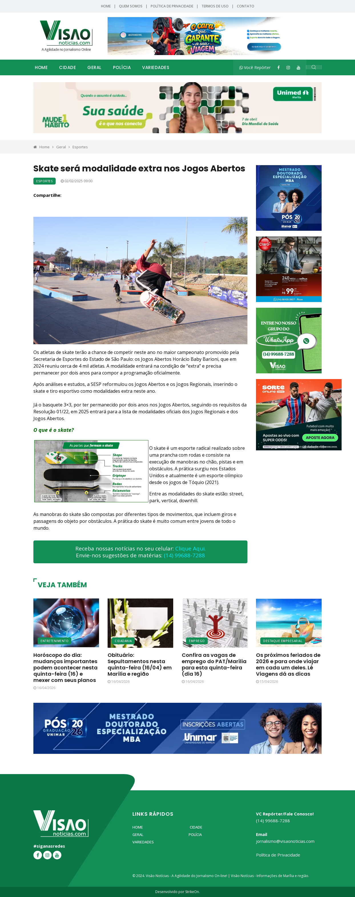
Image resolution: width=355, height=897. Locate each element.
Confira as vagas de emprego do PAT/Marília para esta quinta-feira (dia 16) (214, 664)
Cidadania (123, 641)
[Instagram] (288, 67)
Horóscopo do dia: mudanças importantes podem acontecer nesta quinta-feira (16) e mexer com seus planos (65, 667)
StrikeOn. (192, 891)
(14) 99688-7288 (184, 555)
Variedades (155, 67)
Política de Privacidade (172, 6)
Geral (94, 67)
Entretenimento (54, 641)
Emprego (197, 641)
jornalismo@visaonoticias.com (285, 841)
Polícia (122, 67)
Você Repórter (255, 67)
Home (106, 6)
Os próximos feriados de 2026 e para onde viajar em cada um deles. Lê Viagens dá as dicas (288, 664)
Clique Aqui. (190, 548)
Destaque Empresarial (282, 641)
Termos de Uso (215, 6)
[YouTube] (298, 67)
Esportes (80, 146)
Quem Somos (130, 6)
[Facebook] (279, 67)
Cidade (67, 67)
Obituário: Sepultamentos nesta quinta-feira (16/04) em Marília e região (140, 664)
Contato (245, 6)
